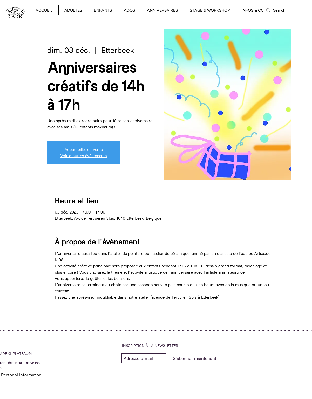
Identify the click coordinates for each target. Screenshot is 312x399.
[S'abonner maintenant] (194, 358)
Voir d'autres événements (83, 155)
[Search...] (284, 10)
